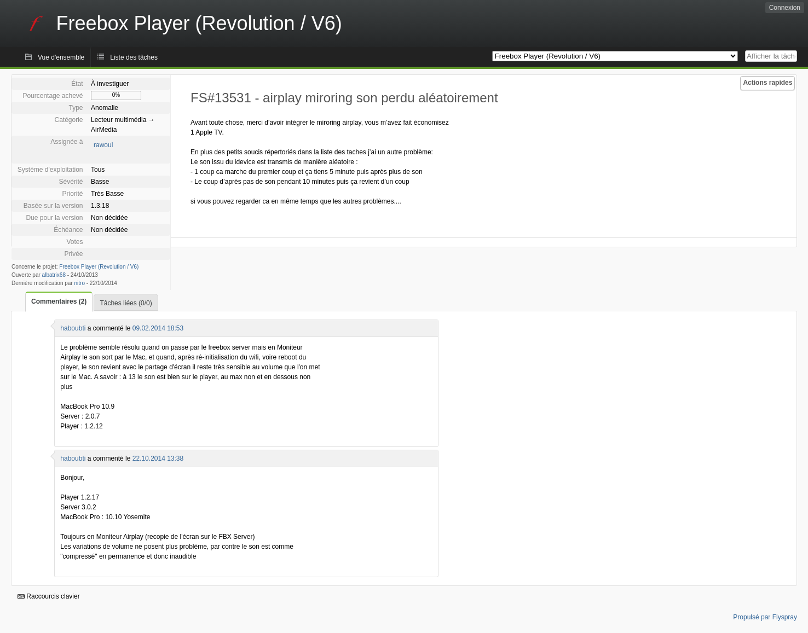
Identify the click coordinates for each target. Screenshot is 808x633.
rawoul (103, 145)
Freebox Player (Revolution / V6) (98, 267)
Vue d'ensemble (61, 57)
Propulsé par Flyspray (765, 617)
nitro (79, 283)
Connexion (784, 7)
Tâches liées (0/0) (126, 303)
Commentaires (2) (58, 301)
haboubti (72, 328)
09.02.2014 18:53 (157, 328)
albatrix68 (54, 275)
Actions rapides (767, 82)
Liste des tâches (134, 57)
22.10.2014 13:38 (157, 458)
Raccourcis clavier (49, 596)
